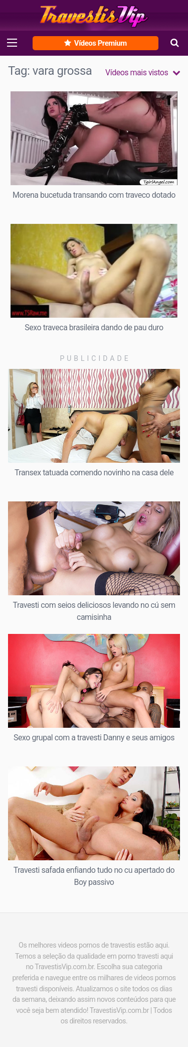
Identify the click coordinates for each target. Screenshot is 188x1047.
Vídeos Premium (95, 43)
